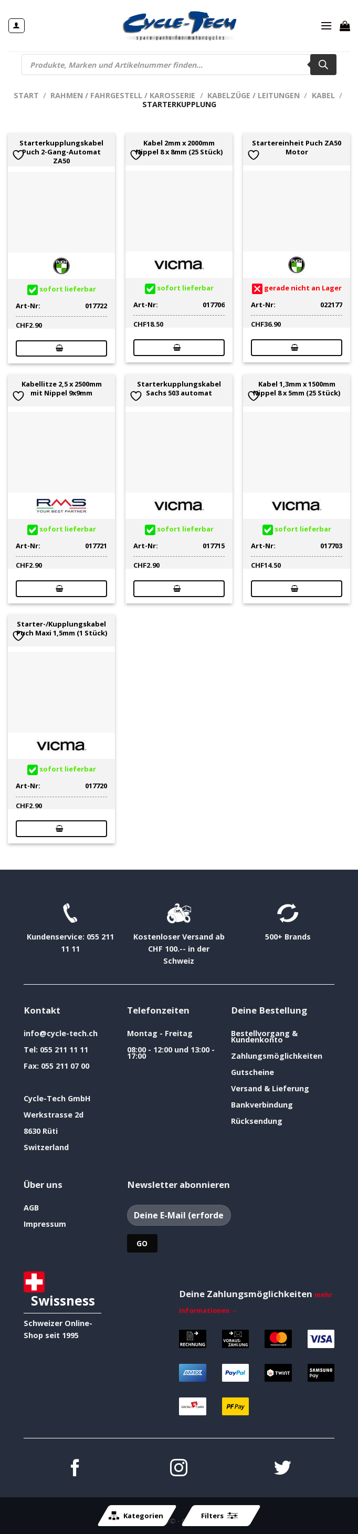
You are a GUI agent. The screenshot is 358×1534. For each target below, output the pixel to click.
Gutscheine (252, 1072)
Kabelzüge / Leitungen (253, 95)
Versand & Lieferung (270, 1088)
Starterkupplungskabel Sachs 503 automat (179, 389)
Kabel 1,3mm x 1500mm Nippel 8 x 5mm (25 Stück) (296, 389)
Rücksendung (256, 1121)
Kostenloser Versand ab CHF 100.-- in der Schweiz (179, 949)
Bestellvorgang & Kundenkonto (264, 1036)
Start (26, 95)
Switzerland (46, 1147)
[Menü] (326, 26)
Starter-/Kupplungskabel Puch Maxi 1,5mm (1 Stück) (61, 629)
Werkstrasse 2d (53, 1115)
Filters (219, 1515)
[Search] (323, 64)
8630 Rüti (41, 1131)
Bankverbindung (262, 1105)
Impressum (45, 1224)
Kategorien (136, 1515)
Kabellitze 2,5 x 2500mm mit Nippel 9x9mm (62, 389)
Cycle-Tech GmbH (57, 1098)
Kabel (323, 95)
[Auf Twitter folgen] (282, 1469)
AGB (31, 1208)
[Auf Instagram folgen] (178, 1469)
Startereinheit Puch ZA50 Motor (296, 147)
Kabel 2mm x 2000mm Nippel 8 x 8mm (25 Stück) (179, 147)
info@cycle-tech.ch (61, 1033)
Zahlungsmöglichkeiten (276, 1056)
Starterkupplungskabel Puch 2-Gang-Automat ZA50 (61, 152)
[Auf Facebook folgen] (75, 1469)
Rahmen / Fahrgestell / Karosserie (122, 95)
